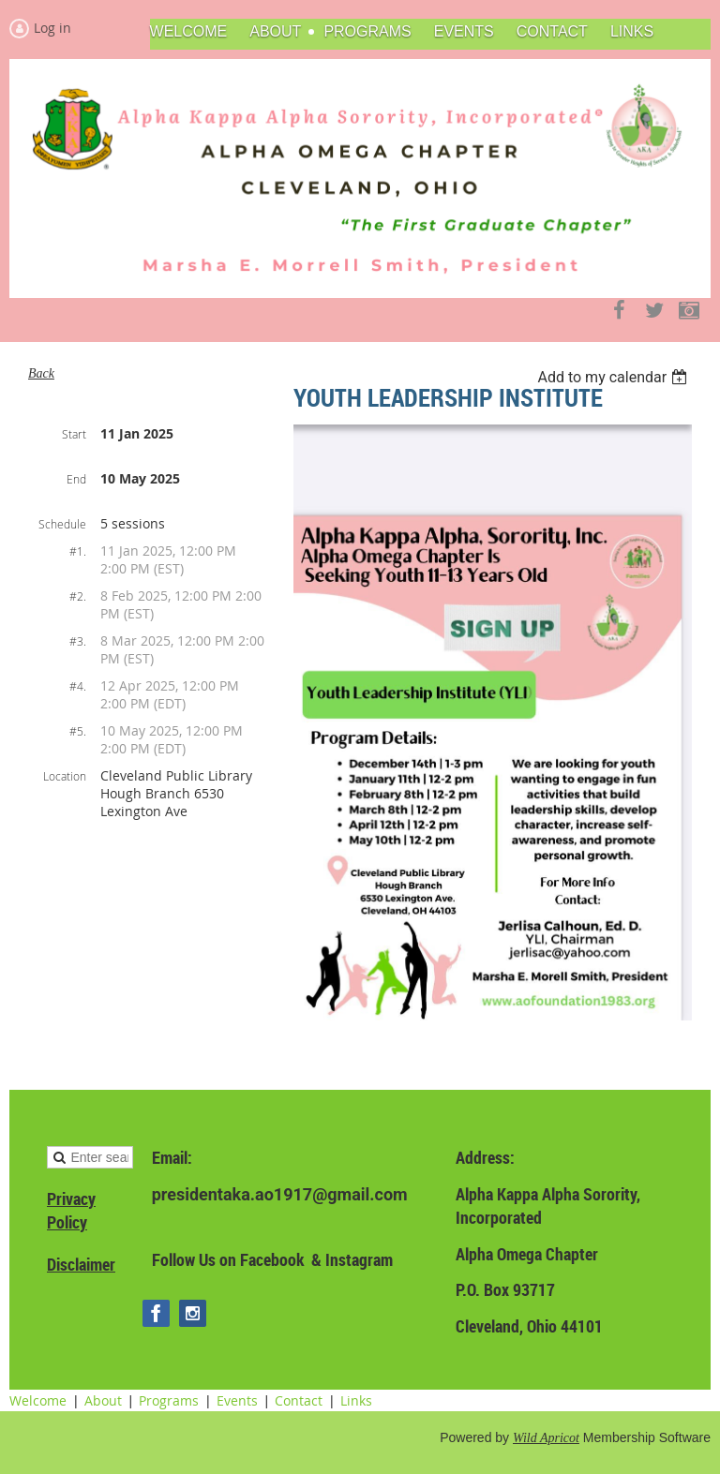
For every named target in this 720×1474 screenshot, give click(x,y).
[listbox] (614, 377)
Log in (52, 28)
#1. (77, 550)
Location (64, 775)
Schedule (62, 523)
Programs (169, 1400)
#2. (77, 595)
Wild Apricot (546, 1438)
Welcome (38, 1400)
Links (356, 1400)
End (76, 478)
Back (41, 373)
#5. (77, 730)
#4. (77, 685)
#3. (77, 640)
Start (74, 433)
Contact (298, 1400)
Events (237, 1400)
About (103, 1400)
